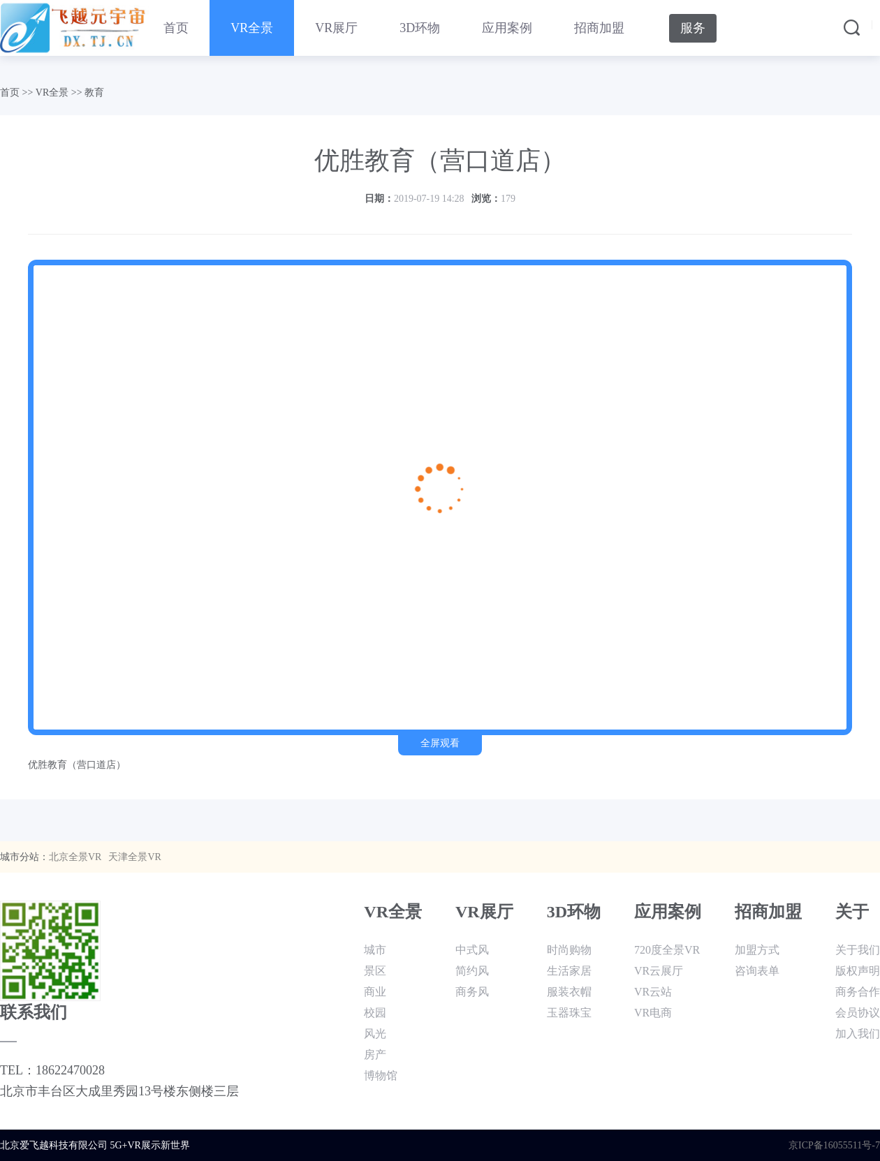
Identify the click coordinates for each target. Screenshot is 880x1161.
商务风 (472, 992)
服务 (692, 28)
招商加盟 (599, 28)
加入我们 (857, 1034)
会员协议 (857, 1013)
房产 (375, 1054)
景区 (375, 971)
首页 (176, 28)
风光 (375, 1034)
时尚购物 (569, 950)
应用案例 (507, 28)
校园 (375, 1013)
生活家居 (569, 971)
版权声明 (857, 971)
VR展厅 (336, 28)
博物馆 (380, 1075)
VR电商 (653, 1013)
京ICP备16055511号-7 (834, 1145)
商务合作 (857, 992)
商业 (375, 992)
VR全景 (251, 28)
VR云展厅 (658, 971)
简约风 (472, 971)
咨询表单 (757, 971)
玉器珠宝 (569, 1013)
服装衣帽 (569, 992)
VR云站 (653, 992)
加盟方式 (757, 950)
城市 (375, 950)
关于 (852, 912)
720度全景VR (667, 950)
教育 (94, 92)
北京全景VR (75, 857)
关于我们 (857, 950)
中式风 (472, 950)
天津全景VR (134, 857)
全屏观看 (440, 743)
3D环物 (419, 28)
